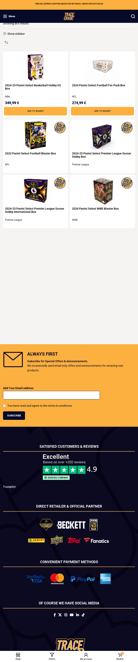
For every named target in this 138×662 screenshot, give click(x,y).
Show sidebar (16, 33)
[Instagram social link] (65, 615)
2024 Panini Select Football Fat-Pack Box (98, 85)
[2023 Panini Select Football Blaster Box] (35, 135)
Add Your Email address (18, 388)
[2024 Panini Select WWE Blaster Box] (102, 191)
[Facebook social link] (54, 615)
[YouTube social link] (71, 615)
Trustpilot (9, 486)
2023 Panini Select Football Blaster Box (30, 153)
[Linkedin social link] (77, 615)
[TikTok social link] (83, 615)
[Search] (133, 16)
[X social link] (60, 615)
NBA (7, 96)
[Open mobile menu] (9, 16)
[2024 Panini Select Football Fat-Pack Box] (102, 67)
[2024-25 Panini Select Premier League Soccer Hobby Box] (102, 135)
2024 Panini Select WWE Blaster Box (95, 208)
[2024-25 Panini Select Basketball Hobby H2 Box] (35, 67)
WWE (75, 220)
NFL (74, 96)
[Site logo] (69, 16)
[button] (35, 111)
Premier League (80, 164)
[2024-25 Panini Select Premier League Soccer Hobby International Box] (35, 191)
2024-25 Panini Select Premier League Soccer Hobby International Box (34, 210)
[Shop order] (6, 42)
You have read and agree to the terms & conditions (39, 405)
